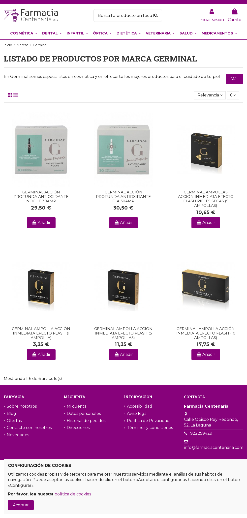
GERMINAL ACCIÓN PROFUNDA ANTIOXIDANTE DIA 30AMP (123, 196)
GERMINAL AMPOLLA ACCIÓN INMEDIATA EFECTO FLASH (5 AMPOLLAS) (123, 333)
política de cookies (73, 494)
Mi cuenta (77, 406)
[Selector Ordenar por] (210, 95)
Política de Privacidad (148, 420)
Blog (11, 413)
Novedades (18, 434)
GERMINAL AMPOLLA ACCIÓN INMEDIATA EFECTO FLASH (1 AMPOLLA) (41, 333)
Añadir (41, 222)
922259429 (201, 433)
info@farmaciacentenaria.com (213, 447)
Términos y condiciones (150, 427)
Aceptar (21, 505)
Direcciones (78, 427)
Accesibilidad (139, 406)
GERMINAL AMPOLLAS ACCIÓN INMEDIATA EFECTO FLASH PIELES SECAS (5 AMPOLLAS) (206, 199)
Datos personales (84, 413)
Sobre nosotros (22, 406)
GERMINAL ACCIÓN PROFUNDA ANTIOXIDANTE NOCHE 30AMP (41, 196)
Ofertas (14, 420)
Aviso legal (137, 413)
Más (234, 78)
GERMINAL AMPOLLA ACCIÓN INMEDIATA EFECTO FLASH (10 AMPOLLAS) (205, 333)
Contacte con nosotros (29, 427)
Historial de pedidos (86, 420)
